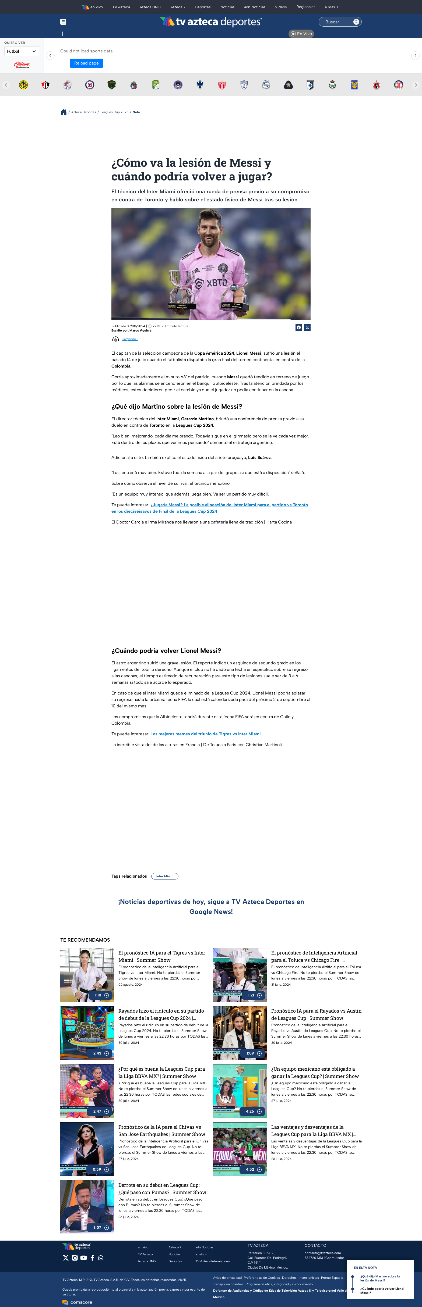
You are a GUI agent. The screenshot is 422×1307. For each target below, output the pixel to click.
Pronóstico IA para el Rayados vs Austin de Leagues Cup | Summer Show (316, 1014)
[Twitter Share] (307, 327)
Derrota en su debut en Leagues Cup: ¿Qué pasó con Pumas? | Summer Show (162, 1188)
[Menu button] (81, 21)
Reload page (86, 63)
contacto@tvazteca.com (323, 1253)
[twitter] (65, 1259)
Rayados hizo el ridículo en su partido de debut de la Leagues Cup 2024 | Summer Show (161, 1014)
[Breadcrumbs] (65, 112)
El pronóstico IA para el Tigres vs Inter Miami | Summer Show (161, 956)
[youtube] (83, 1259)
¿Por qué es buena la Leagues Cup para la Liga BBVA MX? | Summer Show (161, 1072)
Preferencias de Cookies (262, 1278)
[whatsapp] (100, 1259)
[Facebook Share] (299, 327)
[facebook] (92, 1259)
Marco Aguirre (140, 330)
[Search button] (356, 22)
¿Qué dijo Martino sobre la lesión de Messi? (380, 1278)
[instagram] (74, 1259)
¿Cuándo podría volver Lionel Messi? (382, 1291)
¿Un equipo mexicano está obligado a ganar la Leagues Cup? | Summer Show (315, 1072)
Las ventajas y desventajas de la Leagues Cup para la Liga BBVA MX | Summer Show (312, 1130)
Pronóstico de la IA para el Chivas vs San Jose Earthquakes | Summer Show (161, 1130)
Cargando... (130, 339)
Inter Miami (164, 876)
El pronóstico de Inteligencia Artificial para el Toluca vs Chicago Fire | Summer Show (314, 956)
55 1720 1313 (314, 1258)
